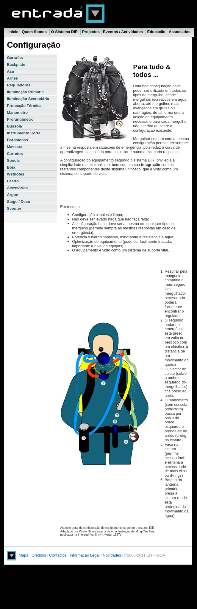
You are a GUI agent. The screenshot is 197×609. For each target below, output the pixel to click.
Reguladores (18, 85)
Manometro (17, 112)
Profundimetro (20, 119)
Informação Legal (85, 555)
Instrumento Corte (23, 133)
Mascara (14, 147)
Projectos (91, 31)
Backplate (16, 64)
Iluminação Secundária (28, 99)
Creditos (39, 555)
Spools (13, 160)
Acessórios (17, 188)
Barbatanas (17, 140)
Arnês (12, 78)
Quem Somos (35, 31)
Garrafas (15, 57)
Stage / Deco (18, 201)
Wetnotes (15, 174)
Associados (179, 31)
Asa (10, 71)
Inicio (13, 31)
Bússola (14, 126)
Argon (12, 194)
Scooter (14, 208)
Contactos (58, 555)
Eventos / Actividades (123, 31)
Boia (11, 167)
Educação (156, 31)
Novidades (112, 555)
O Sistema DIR (65, 31)
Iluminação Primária (25, 92)
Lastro (13, 181)
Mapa (24, 555)
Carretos (15, 153)
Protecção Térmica (24, 105)
